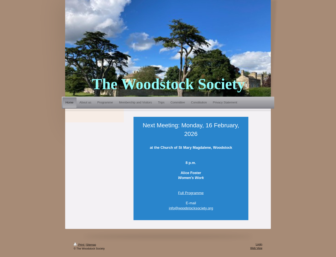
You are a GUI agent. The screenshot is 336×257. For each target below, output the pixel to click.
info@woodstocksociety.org (191, 208)
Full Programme (191, 193)
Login (259, 244)
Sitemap (91, 244)
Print (79, 244)
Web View (256, 248)
